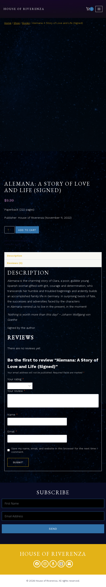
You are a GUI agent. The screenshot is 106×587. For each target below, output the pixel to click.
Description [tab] (14, 255)
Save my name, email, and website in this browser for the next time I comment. (54, 450)
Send (53, 528)
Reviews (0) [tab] (14, 263)
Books (18, 244)
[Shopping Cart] (90, 9)
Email (12, 431)
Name (12, 414)
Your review (16, 391)
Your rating (15, 379)
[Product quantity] (9, 229)
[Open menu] (98, 9)
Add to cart (27, 230)
